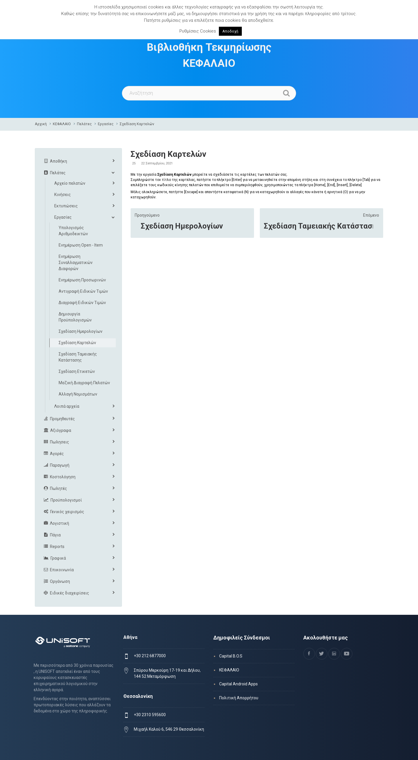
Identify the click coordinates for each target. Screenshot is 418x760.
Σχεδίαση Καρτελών (137, 124)
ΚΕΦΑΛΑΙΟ (62, 124)
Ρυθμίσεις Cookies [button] (197, 31)
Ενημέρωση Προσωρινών (82, 280)
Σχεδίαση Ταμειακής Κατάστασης (318, 226)
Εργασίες (105, 124)
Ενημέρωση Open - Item (81, 245)
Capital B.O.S (230, 656)
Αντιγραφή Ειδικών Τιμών (83, 291)
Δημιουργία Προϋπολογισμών (75, 317)
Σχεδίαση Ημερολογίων (182, 226)
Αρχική (41, 124)
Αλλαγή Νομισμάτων (78, 394)
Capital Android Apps (238, 684)
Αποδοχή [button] (230, 31)
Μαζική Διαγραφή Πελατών (84, 382)
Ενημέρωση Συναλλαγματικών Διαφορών (76, 262)
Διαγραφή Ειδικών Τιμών (82, 302)
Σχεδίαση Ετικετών (77, 371)
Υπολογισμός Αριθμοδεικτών (73, 230)
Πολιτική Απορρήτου (238, 698)
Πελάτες (84, 124)
